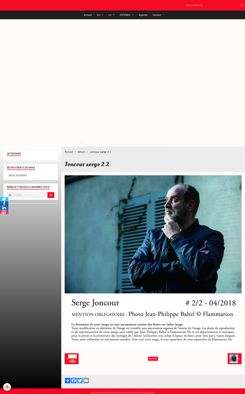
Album (81, 152)
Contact (157, 15)
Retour (153, 359)
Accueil (88, 15)
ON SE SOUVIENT (18, 175)
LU (110, 15)
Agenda (143, 15)
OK (50, 195)
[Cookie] (7, 387)
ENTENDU (125, 15)
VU (98, 15)
